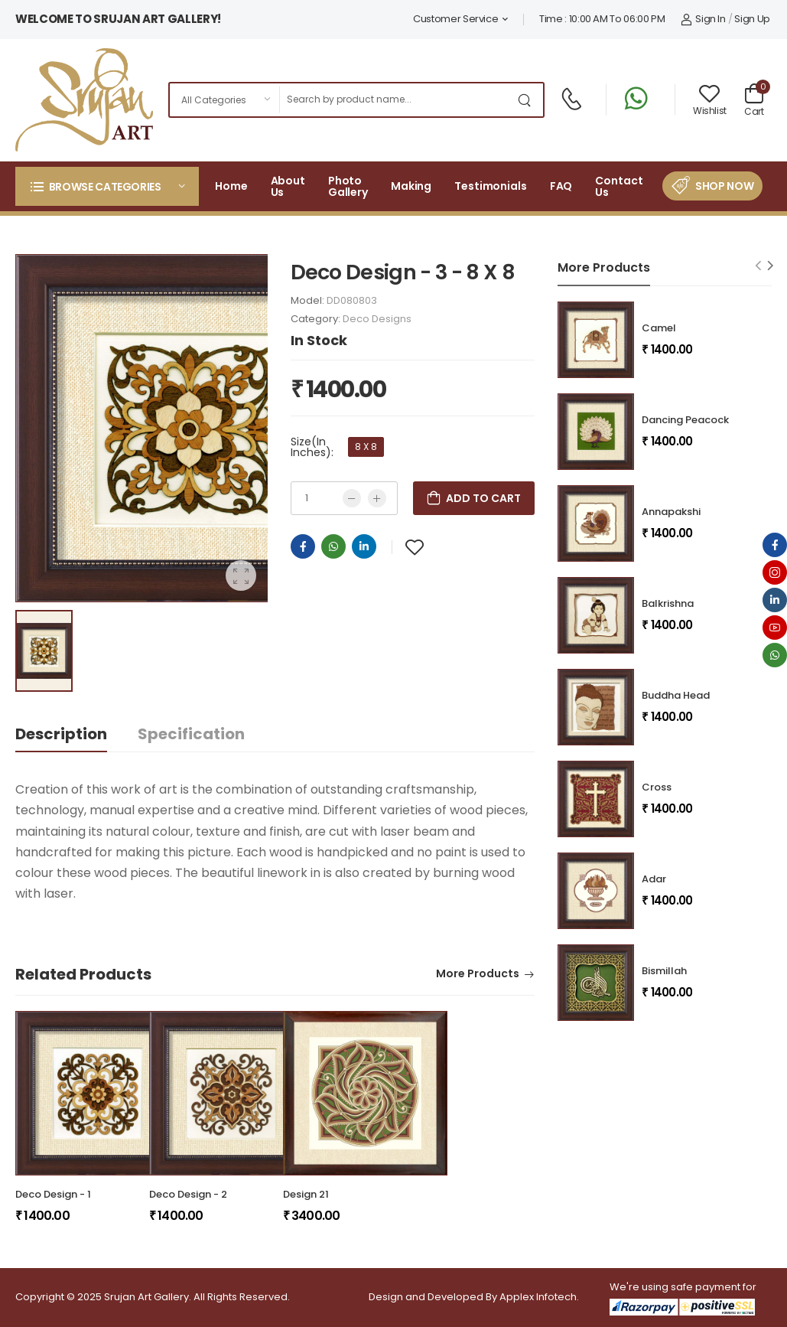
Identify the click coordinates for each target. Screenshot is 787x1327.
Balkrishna (668, 603)
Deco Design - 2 (188, 1194)
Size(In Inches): (312, 447)
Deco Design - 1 (53, 1194)
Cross (657, 787)
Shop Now (724, 186)
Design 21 (306, 1194)
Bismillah (664, 970)
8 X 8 (366, 446)
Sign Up (752, 18)
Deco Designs (377, 318)
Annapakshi (671, 511)
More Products (477, 974)
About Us (288, 186)
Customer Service (455, 18)
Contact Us (618, 186)
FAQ (561, 186)
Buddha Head (676, 695)
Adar (654, 879)
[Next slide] (770, 265)
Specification (191, 734)
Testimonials (490, 186)
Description (61, 734)
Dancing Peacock (685, 419)
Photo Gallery (348, 186)
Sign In (703, 18)
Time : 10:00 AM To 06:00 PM (602, 18)
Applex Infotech (538, 1297)
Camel (659, 328)
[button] (107, 186)
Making (411, 186)
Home (231, 186)
